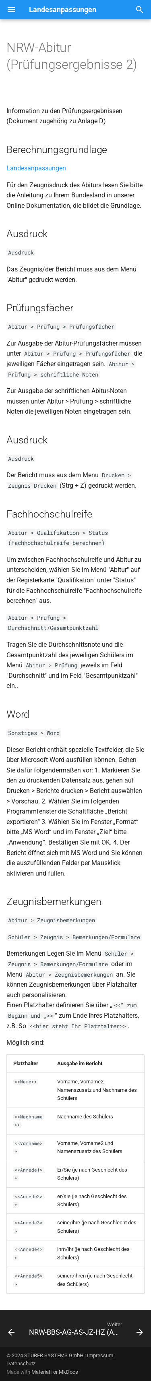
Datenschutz (20, 1363)
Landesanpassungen (36, 168)
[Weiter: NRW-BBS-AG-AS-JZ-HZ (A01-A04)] (85, 1330)
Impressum (100, 1355)
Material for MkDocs (54, 1372)
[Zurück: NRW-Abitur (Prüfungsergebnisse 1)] (11, 1330)
